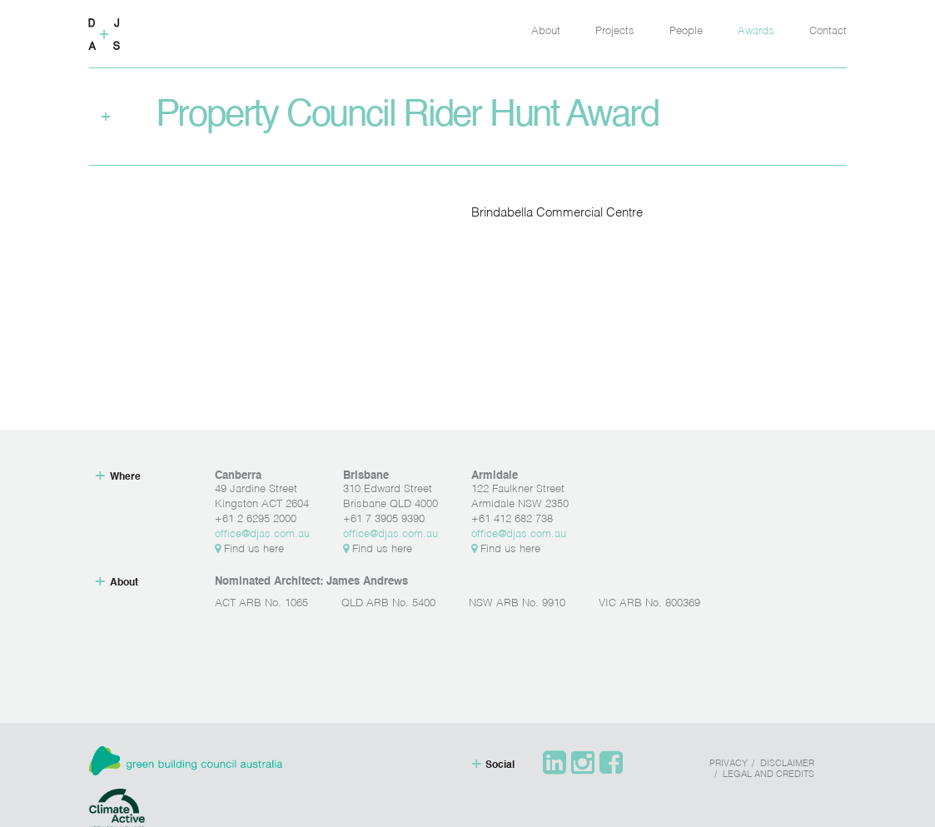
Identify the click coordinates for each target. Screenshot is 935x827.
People (686, 31)
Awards (756, 31)
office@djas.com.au (262, 534)
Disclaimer (787, 764)
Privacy (728, 764)
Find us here (249, 549)
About (545, 31)
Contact (828, 31)
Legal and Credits (768, 775)
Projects (614, 31)
